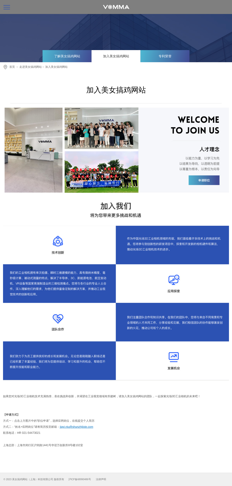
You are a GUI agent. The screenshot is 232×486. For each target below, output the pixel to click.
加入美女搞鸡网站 (116, 56)
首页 (12, 66)
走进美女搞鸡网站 (30, 66)
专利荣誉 (165, 56)
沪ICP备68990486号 (79, 479)
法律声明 (101, 479)
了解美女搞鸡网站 (67, 56)
